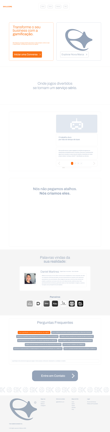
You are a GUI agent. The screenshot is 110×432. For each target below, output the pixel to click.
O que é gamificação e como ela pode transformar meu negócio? (34, 332)
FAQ (66, 6)
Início (73, 401)
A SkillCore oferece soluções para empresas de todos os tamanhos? (76, 336)
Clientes (58, 6)
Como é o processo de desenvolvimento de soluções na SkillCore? (80, 348)
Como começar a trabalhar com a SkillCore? (73, 344)
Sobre (42, 6)
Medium (43, 403)
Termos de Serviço (91, 401)
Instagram (43, 405)
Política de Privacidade (92, 403)
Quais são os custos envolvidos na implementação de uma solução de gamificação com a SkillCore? (38, 348)
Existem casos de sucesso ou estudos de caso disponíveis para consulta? (43, 344)
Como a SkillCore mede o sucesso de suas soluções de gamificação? (75, 340)
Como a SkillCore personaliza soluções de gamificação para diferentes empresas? (71, 332)
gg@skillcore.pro (60, 401)
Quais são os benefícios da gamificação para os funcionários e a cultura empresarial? (37, 336)
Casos (50, 6)
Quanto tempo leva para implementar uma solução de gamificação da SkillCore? (37, 340)
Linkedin (43, 401)
